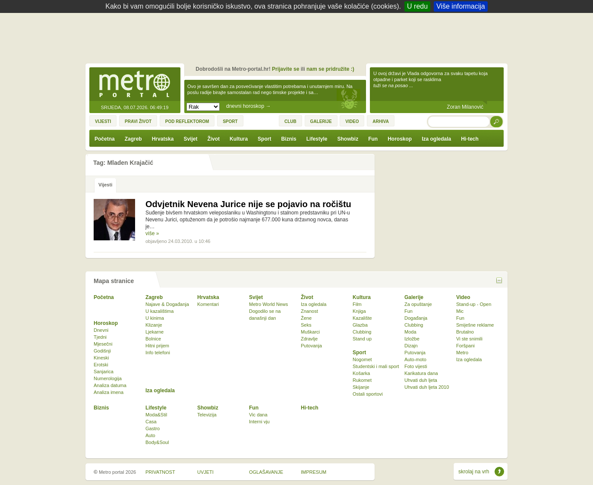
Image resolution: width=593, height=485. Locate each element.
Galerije (413, 297)
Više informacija (460, 6)
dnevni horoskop (248, 106)
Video (463, 297)
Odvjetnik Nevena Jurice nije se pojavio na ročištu (248, 204)
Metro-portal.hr (134, 84)
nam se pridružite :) (330, 69)
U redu (417, 6)
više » (152, 233)
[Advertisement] (299, 36)
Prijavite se (285, 69)
